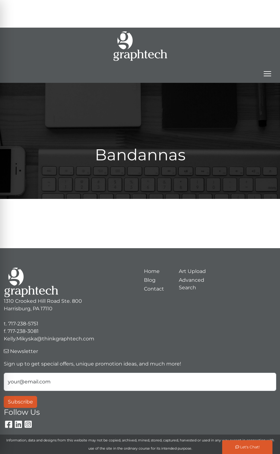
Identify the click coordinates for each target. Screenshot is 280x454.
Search (156, 7)
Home (152, 271)
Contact (154, 289)
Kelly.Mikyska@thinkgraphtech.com (194, 21)
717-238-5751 (216, 7)
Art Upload (192, 271)
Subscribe (20, 402)
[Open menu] (267, 73)
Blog (150, 280)
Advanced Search (191, 284)
